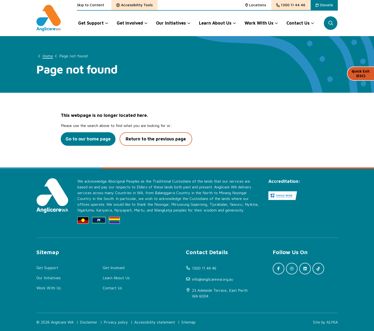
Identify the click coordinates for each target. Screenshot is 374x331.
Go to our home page (89, 139)
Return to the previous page (159, 139)
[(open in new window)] (324, 5)
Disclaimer (88, 322)
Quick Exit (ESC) (360, 77)
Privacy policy (116, 322)
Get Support (47, 267)
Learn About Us (116, 278)
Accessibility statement (154, 322)
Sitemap (188, 322)
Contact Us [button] (298, 23)
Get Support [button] (91, 23)
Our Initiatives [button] (171, 23)
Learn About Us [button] (215, 23)
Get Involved (113, 267)
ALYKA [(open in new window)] (332, 322)
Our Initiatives (48, 278)
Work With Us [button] (259, 23)
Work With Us (48, 288)
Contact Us (112, 288)
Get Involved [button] (130, 23)
